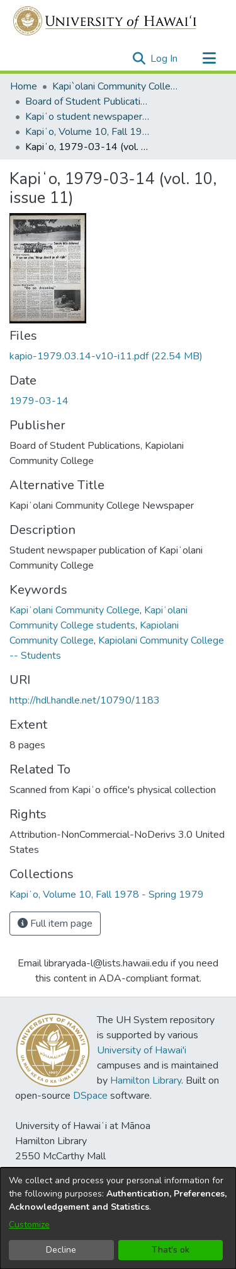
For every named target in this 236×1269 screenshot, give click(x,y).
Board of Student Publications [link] (88, 101)
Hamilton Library (145, 1080)
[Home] (105, 21)
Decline (61, 1250)
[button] (139, 58)
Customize (29, 1225)
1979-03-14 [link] (39, 401)
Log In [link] (164, 59)
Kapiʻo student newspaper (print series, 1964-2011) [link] (88, 117)
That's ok (170, 1250)
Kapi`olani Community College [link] (115, 86)
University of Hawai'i (141, 1050)
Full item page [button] (55, 923)
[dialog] (118, 1218)
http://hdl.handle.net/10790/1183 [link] (84, 700)
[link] (106, 356)
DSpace (90, 1096)
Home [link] (23, 86)
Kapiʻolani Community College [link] (74, 610)
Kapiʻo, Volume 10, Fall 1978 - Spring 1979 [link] (88, 132)
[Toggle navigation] (209, 59)
